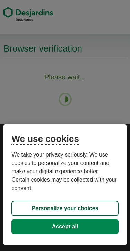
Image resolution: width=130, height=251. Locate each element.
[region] (65, 184)
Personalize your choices (65, 208)
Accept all (65, 226)
